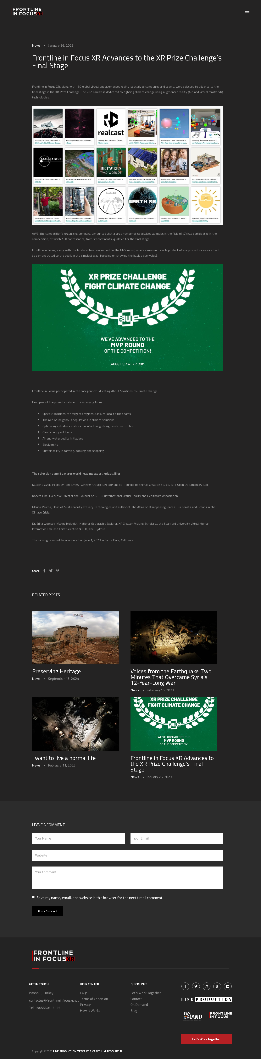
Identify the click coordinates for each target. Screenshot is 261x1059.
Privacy (85, 1005)
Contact (136, 999)
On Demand (139, 1005)
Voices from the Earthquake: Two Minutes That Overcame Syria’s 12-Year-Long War (171, 677)
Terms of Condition (94, 999)
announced (72, 540)
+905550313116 (47, 1008)
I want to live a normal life (64, 757)
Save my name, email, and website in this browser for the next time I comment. (99, 898)
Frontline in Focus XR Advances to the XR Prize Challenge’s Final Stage (172, 763)
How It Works (90, 1011)
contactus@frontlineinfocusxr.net (54, 1000)
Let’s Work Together (145, 993)
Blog (133, 1011)
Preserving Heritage (56, 671)
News (36, 45)
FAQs (83, 993)
